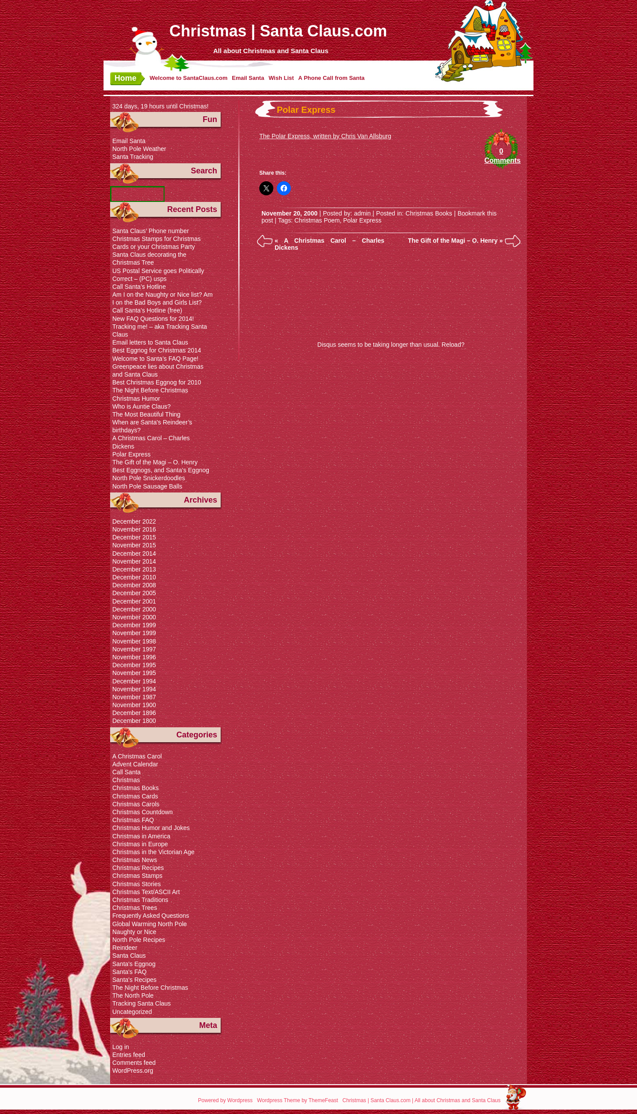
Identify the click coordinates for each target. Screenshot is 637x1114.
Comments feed (134, 1062)
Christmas (126, 779)
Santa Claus (129, 955)
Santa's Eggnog (133, 963)
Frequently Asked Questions (150, 915)
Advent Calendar (135, 764)
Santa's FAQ (129, 971)
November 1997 (134, 649)
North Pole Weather (139, 148)
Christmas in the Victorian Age (153, 851)
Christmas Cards (135, 796)
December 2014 (134, 553)
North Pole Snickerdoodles (148, 478)
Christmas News (134, 859)
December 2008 (134, 585)
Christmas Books (428, 213)
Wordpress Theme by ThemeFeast (297, 1100)
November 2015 (134, 545)
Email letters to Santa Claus (150, 342)
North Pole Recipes (138, 939)
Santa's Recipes (134, 979)
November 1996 (134, 657)
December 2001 (134, 601)
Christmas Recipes (138, 867)
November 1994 (134, 689)
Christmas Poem (317, 220)
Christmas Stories (136, 884)
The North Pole (133, 995)
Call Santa (126, 772)
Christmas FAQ (133, 819)
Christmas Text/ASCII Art (146, 891)
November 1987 (134, 697)
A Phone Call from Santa (331, 78)
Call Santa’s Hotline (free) (147, 310)
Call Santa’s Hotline (139, 286)
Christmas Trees (134, 907)
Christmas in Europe (140, 844)
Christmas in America (141, 836)
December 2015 (134, 537)
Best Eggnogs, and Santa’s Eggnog (160, 470)
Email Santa (248, 78)
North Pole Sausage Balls (147, 486)
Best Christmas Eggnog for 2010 (156, 382)
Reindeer (124, 947)
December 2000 (134, 609)
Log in (120, 1046)
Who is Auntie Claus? (141, 406)
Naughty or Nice (134, 931)
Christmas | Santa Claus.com (278, 31)
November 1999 (134, 632)
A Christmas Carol (137, 756)
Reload (451, 344)
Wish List (281, 78)
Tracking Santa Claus (141, 1003)
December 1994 (134, 681)
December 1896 (134, 712)
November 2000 (134, 617)
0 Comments (501, 155)
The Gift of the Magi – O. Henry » (455, 240)
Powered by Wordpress (225, 1100)
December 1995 (134, 664)
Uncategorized (132, 1011)
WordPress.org (132, 1070)
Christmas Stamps (137, 875)
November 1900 (134, 704)
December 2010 (134, 577)
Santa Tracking (132, 156)
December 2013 (134, 569)
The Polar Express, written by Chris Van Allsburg (325, 136)
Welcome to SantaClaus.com (188, 78)
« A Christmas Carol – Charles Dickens (329, 244)
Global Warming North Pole (149, 923)
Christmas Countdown (142, 812)
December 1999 (134, 625)
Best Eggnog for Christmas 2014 (156, 350)
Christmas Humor (136, 398)
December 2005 (134, 593)
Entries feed (128, 1054)
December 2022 (134, 521)
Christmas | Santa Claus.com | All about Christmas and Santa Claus (422, 1100)
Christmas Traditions (140, 899)
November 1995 (134, 672)
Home (125, 78)
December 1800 (134, 720)
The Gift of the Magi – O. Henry (155, 462)
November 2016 (134, 529)
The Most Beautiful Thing (146, 414)
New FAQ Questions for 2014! (153, 318)
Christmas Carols (135, 804)
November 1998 (134, 641)
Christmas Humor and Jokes (151, 827)
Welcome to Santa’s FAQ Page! (155, 358)
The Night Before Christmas (150, 390)
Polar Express (306, 110)
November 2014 (134, 561)
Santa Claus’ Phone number (150, 230)
